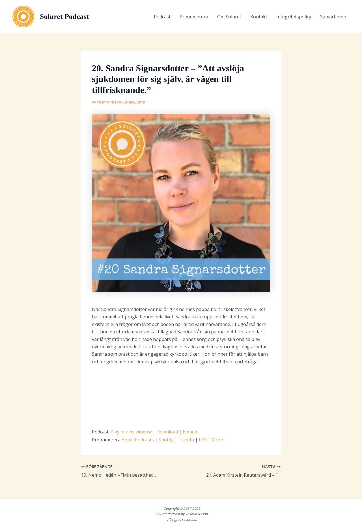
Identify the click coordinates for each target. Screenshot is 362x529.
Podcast (162, 17)
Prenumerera (194, 17)
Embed (190, 432)
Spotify (166, 440)
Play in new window (131, 432)
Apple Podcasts (138, 440)
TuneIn (186, 440)
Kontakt (258, 17)
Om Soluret (229, 17)
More (217, 440)
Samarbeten (333, 17)
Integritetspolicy (293, 17)
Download (167, 432)
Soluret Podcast (64, 16)
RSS (203, 440)
